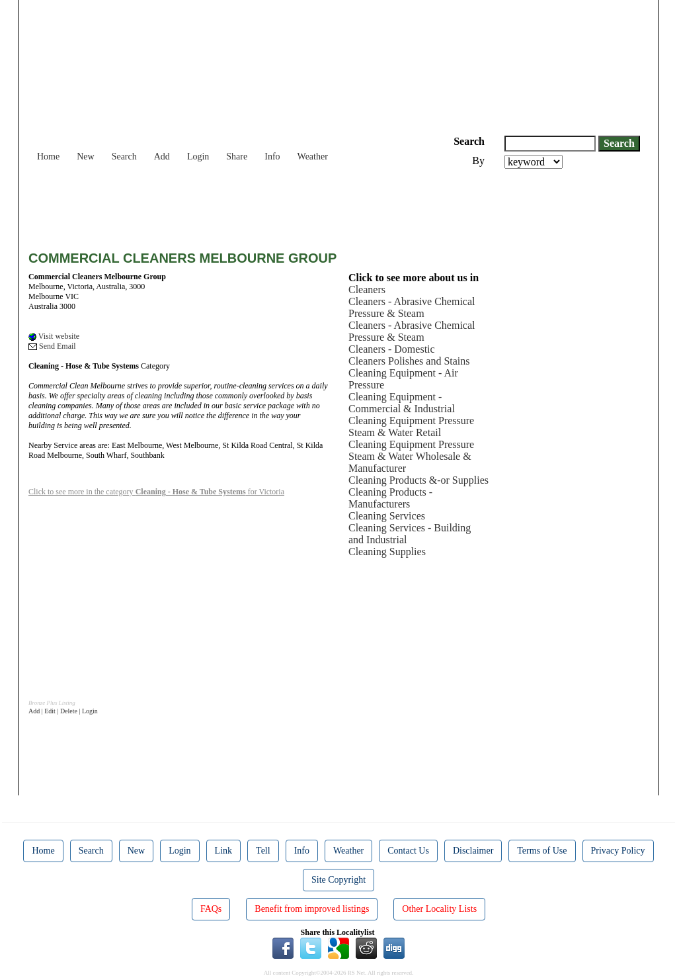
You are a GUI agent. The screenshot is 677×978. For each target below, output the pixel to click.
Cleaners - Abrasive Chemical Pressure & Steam (411, 307)
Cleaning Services (386, 515)
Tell (263, 851)
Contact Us (408, 851)
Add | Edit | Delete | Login (63, 711)
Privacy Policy (618, 851)
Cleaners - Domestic (391, 349)
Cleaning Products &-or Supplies (418, 480)
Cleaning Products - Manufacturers (390, 498)
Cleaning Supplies (387, 551)
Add (162, 156)
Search (124, 156)
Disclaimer (473, 851)
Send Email (52, 346)
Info (272, 156)
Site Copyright (338, 880)
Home (48, 156)
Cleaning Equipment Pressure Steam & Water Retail (411, 426)
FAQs (210, 909)
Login (198, 156)
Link (223, 851)
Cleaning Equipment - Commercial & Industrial (401, 402)
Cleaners (366, 289)
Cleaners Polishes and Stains (409, 361)
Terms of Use (542, 851)
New (85, 156)
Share (236, 156)
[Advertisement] (269, 205)
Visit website (53, 336)
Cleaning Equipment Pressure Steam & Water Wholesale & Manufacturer (411, 456)
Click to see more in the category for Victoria (156, 491)
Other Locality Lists (439, 909)
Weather (313, 156)
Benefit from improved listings (312, 909)
